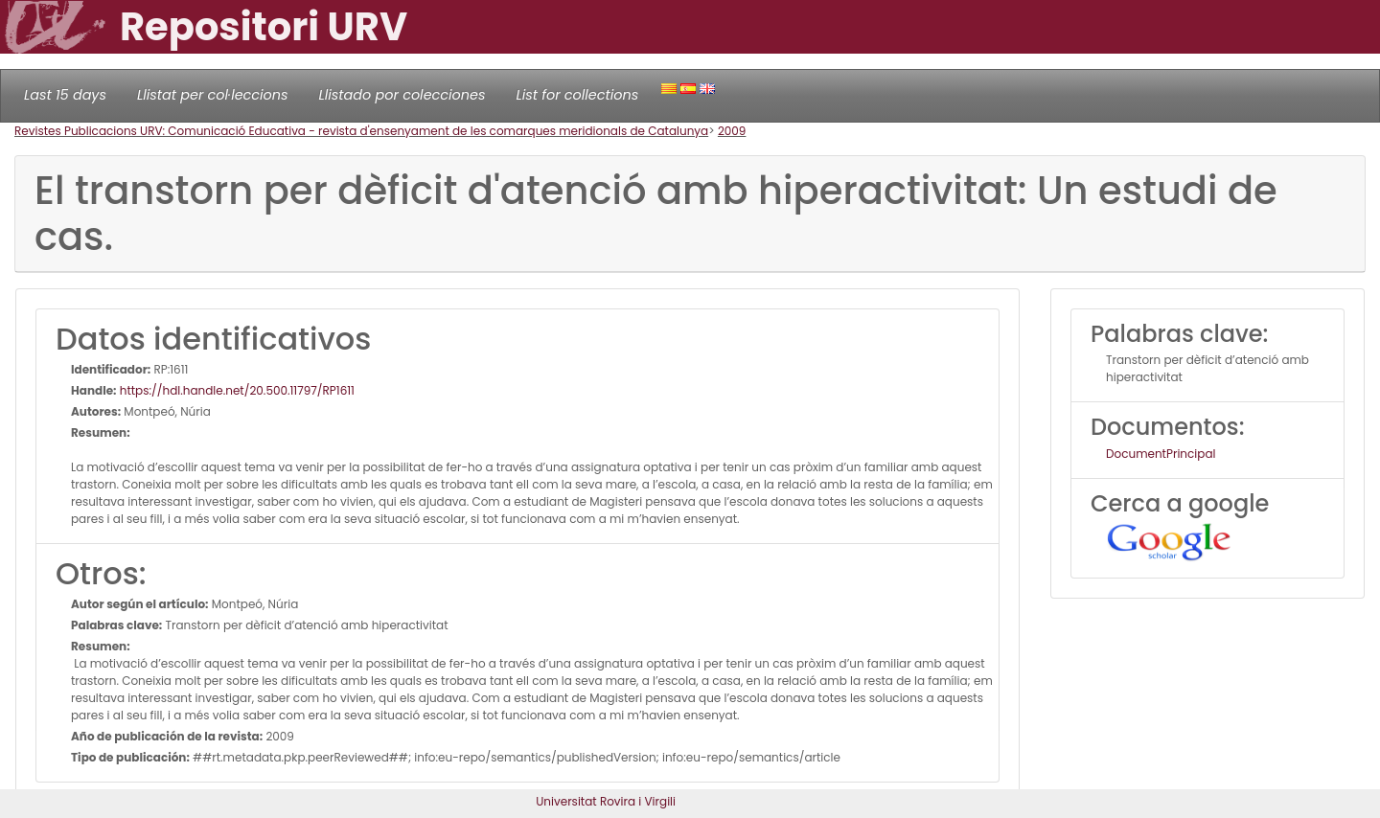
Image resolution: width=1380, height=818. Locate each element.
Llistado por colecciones (402, 94)
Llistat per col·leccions (212, 94)
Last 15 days (65, 94)
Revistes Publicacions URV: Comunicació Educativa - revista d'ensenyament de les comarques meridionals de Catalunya (361, 131)
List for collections (577, 94)
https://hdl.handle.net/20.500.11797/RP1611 (236, 390)
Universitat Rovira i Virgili (606, 801)
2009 (732, 131)
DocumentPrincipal (1160, 453)
